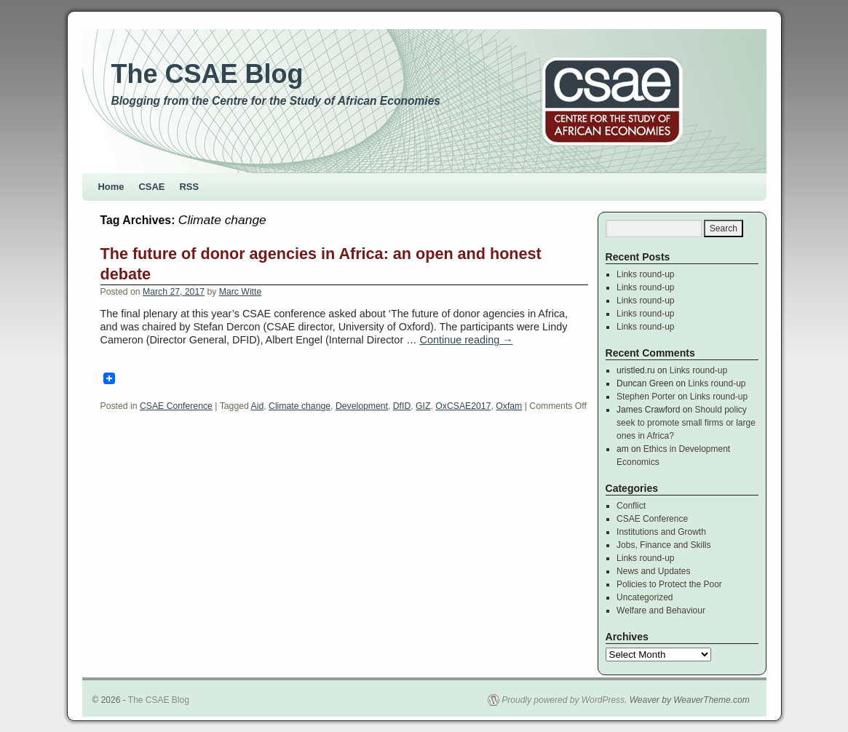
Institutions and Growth (661, 532)
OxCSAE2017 (463, 406)
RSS (189, 186)
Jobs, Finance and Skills (663, 545)
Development (362, 406)
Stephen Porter (646, 396)
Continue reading (466, 340)
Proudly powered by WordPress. (564, 700)
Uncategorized (645, 597)
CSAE (152, 186)
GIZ (423, 406)
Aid (257, 406)
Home (111, 186)
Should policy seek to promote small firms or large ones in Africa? (686, 423)
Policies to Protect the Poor (669, 584)
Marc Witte (240, 292)
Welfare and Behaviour (661, 610)
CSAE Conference (176, 406)
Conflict (631, 506)
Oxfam (509, 406)
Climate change (299, 406)
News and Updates (653, 571)
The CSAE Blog (207, 74)
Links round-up (645, 274)
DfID (402, 406)
